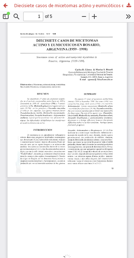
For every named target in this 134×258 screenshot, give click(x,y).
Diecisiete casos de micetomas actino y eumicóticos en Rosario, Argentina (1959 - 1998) (74, 5)
